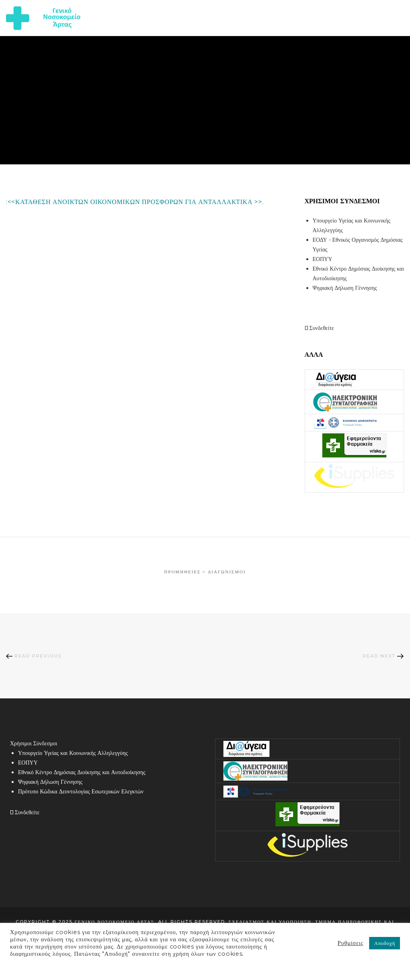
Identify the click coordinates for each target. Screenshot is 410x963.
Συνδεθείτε (319, 328)
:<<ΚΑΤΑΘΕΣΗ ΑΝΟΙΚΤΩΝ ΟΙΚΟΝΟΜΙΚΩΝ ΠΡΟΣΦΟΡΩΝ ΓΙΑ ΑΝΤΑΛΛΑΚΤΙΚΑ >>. (134, 202)
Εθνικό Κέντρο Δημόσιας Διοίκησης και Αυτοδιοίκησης (81, 772)
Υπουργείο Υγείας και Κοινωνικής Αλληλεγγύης (73, 753)
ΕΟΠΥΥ (322, 259)
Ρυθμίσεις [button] (350, 943)
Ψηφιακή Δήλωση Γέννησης (345, 287)
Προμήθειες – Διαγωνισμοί (205, 572)
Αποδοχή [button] (384, 943)
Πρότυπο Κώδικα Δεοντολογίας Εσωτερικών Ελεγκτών (80, 791)
